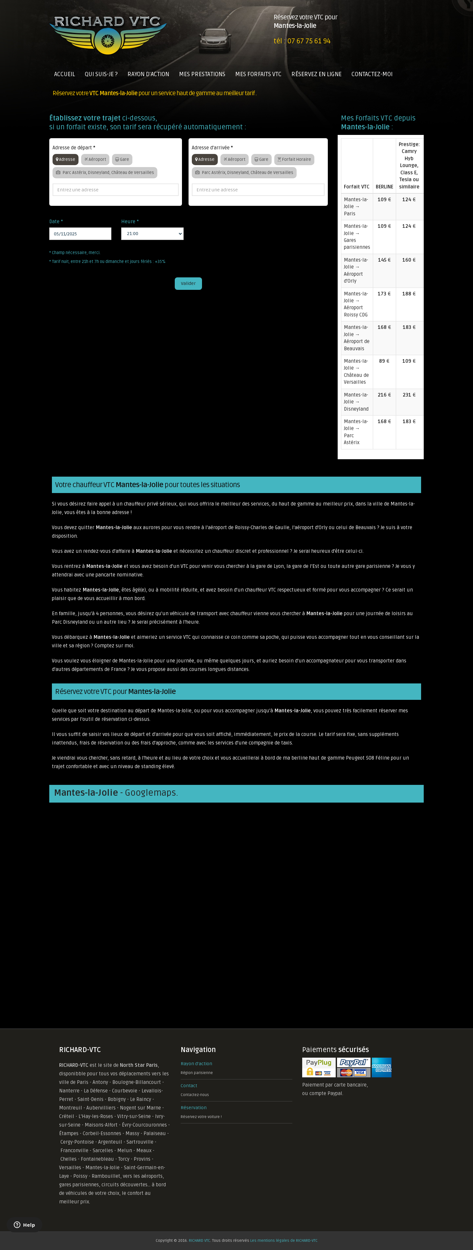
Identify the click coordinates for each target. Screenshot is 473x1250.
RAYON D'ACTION (148, 74)
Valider (188, 283)
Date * (56, 222)
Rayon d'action (196, 1064)
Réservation (194, 1107)
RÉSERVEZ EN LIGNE (316, 74)
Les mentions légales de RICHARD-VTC (284, 1240)
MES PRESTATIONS (202, 74)
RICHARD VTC (199, 1240)
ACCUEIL (64, 74)
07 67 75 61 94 (309, 41)
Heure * (130, 222)
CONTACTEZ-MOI (372, 74)
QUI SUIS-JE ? (101, 74)
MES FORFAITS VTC (258, 74)
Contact (189, 1085)
